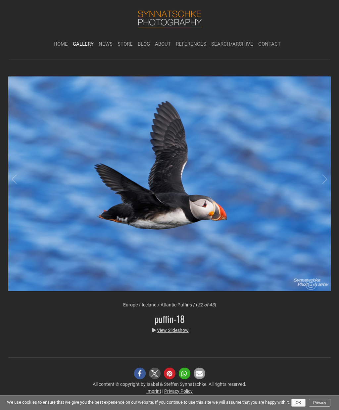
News (106, 44)
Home (61, 44)
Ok (298, 402)
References (191, 44)
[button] (140, 373)
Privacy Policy (178, 391)
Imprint (153, 391)
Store (125, 44)
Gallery (83, 44)
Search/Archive (232, 44)
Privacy (319, 402)
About (163, 44)
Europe (130, 304)
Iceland (149, 304)
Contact (269, 44)
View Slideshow (173, 330)
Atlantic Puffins (176, 304)
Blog (144, 44)
